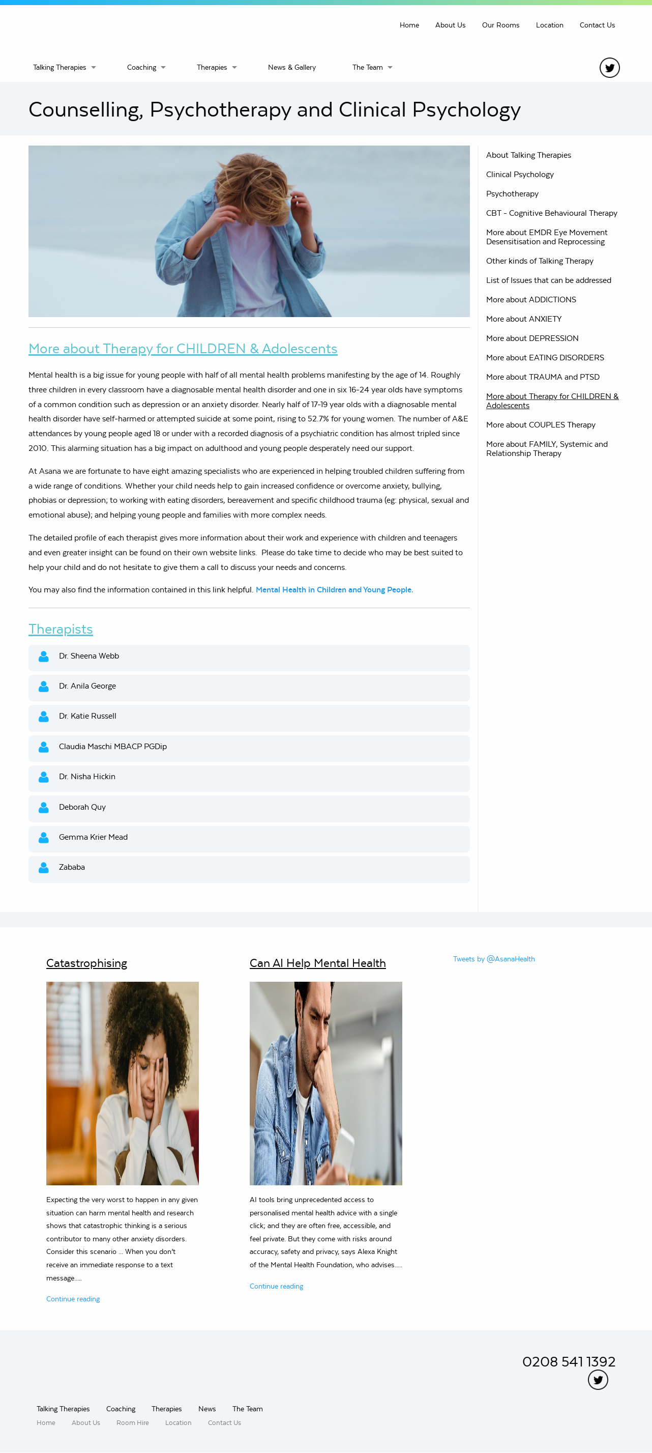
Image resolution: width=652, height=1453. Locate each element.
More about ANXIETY (524, 319)
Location (550, 25)
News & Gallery (292, 67)
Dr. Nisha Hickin (77, 777)
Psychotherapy (512, 193)
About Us (450, 25)
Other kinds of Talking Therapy (540, 261)
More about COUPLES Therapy (541, 425)
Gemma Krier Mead (83, 838)
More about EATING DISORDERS (545, 357)
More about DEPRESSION (532, 338)
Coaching (141, 67)
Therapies (212, 67)
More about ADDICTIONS (531, 299)
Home (409, 25)
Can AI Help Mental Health (318, 963)
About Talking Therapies (528, 155)
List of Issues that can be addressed (548, 280)
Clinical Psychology (520, 174)
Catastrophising (86, 963)
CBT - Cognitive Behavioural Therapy (551, 213)
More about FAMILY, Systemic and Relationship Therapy (547, 448)
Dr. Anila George (77, 686)
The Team (367, 67)
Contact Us (597, 25)
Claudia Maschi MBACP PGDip (103, 747)
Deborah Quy (72, 808)
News (207, 1409)
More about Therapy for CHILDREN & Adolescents (552, 400)
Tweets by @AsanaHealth (494, 959)
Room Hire (132, 1423)
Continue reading (73, 1299)
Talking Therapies (59, 67)
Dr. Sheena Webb (79, 656)
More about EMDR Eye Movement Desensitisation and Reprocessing (547, 236)
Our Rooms (501, 25)
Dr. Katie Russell (77, 716)
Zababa (62, 868)
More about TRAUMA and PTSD (543, 377)
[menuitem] (72, 67)
